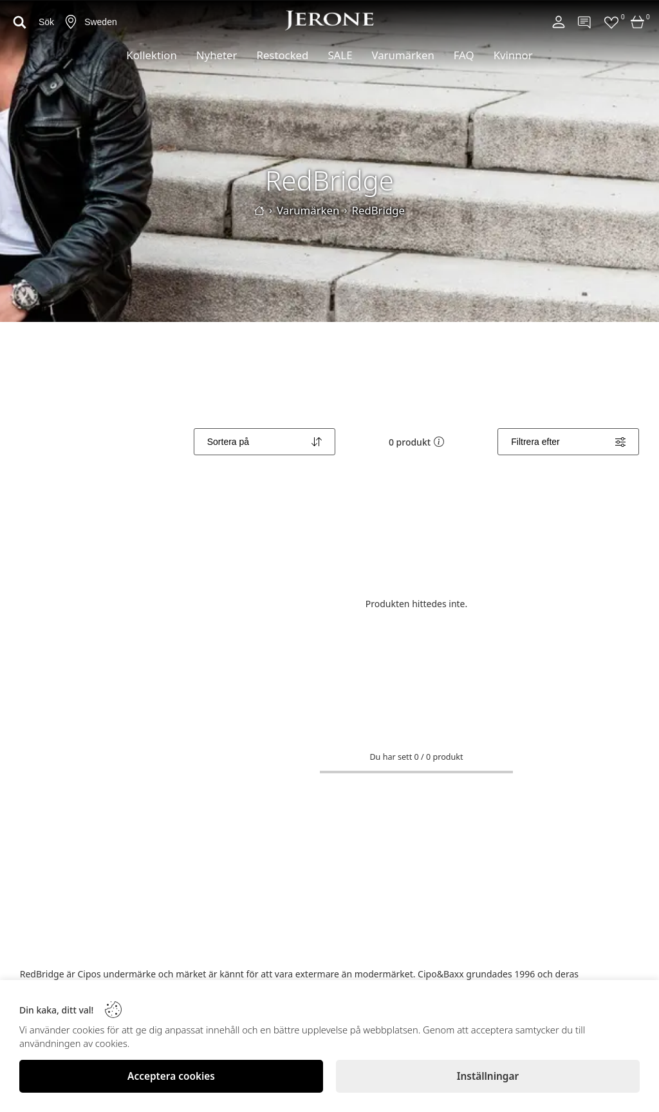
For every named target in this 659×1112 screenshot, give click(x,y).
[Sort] (264, 441)
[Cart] (637, 22)
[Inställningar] (488, 1076)
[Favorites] (611, 22)
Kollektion (151, 55)
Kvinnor (513, 55)
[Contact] (585, 22)
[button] (439, 442)
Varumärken (402, 55)
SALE (340, 55)
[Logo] (329, 20)
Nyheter (216, 55)
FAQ (464, 55)
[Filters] (568, 441)
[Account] (558, 22)
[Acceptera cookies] (171, 1076)
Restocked (282, 55)
